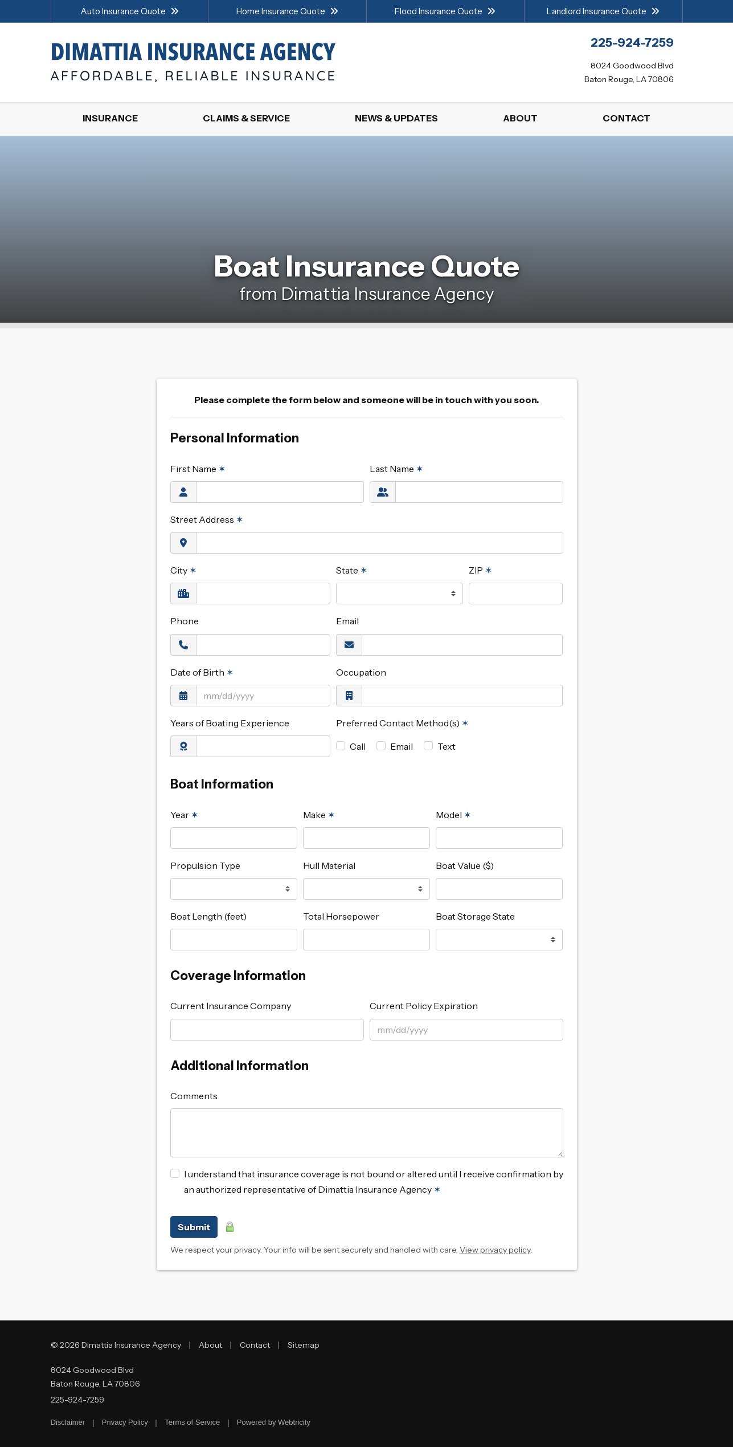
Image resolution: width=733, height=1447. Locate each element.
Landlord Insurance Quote (603, 11)
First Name (198, 468)
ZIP (480, 570)
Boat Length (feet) (208, 916)
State (351, 570)
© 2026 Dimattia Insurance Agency (116, 1345)
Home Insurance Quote (287, 11)
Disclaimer (68, 1422)
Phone (184, 621)
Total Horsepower (341, 916)
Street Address (206, 519)
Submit (194, 1227)
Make (319, 814)
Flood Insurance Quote (445, 11)
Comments (194, 1095)
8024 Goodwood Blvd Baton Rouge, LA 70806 (95, 1377)
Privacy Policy (125, 1422)
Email (347, 621)
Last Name (396, 468)
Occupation (361, 672)
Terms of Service (192, 1422)
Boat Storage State (475, 916)
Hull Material (329, 865)
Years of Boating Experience (229, 723)
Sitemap (304, 1345)
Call (358, 746)
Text (446, 746)
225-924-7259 (77, 1400)
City (183, 570)
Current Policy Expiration (424, 1005)
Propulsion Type (205, 865)
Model (453, 814)
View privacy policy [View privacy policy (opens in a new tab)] (495, 1250)
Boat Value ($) (465, 865)
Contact (255, 1345)
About (210, 1345)
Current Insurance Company (230, 1005)
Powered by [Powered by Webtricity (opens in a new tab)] (273, 1422)
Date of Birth (202, 672)
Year (184, 814)
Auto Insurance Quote (129, 11)
